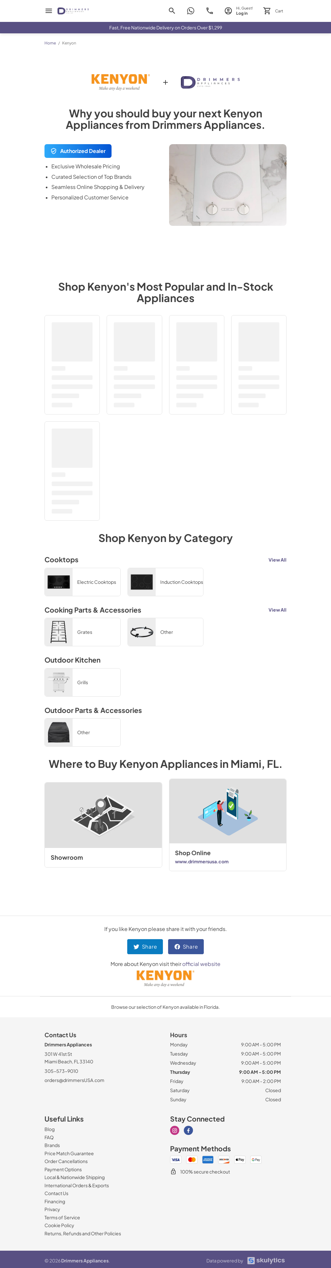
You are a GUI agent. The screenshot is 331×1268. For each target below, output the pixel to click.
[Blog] (49, 1129)
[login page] (238, 11)
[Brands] (52, 1145)
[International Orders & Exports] (76, 1185)
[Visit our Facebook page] (188, 1130)
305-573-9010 (61, 1071)
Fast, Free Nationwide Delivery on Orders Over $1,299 (165, 27)
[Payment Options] (63, 1169)
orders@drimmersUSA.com (74, 1080)
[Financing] (54, 1201)
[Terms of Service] (62, 1217)
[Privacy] (52, 1209)
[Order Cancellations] (66, 1161)
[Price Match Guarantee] (69, 1153)
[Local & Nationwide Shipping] (74, 1177)
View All (278, 560)
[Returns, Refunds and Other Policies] (82, 1233)
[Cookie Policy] (59, 1225)
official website (201, 964)
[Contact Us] (56, 1193)
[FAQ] (49, 1137)
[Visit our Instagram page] (174, 1130)
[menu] (48, 10)
